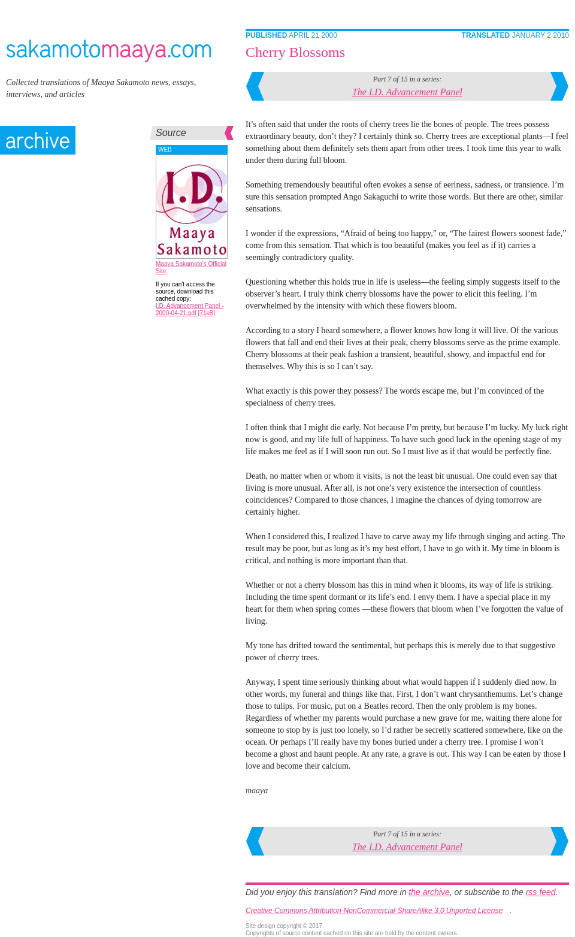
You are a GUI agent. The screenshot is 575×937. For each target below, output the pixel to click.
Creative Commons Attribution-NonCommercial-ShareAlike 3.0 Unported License (374, 910)
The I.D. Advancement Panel (407, 92)
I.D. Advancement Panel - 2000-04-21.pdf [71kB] (189, 309)
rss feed (541, 892)
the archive (428, 892)
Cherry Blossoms (295, 52)
